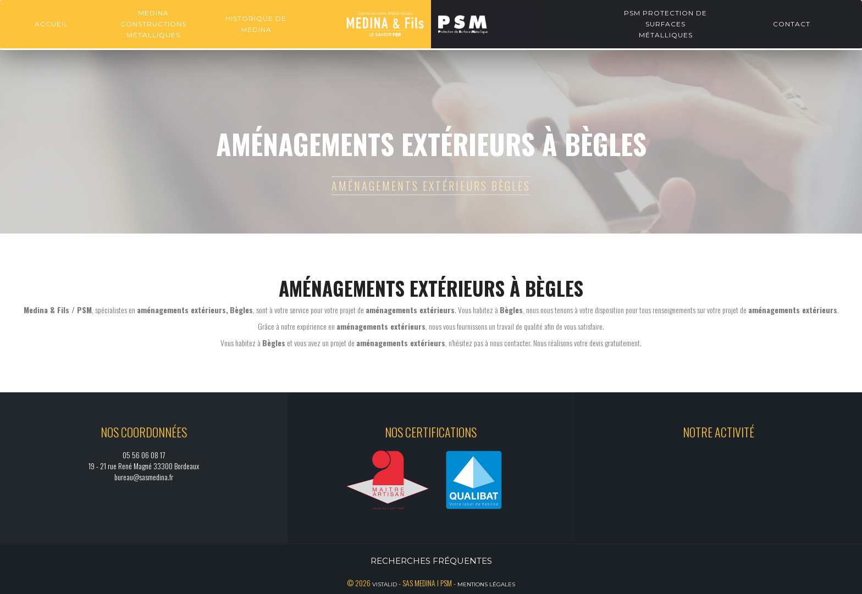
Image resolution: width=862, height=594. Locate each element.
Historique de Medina (255, 24)
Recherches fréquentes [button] (431, 561)
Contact (791, 24)
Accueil (51, 24)
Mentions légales (486, 584)
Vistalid (384, 584)
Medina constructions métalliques (153, 24)
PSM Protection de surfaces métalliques (665, 24)
